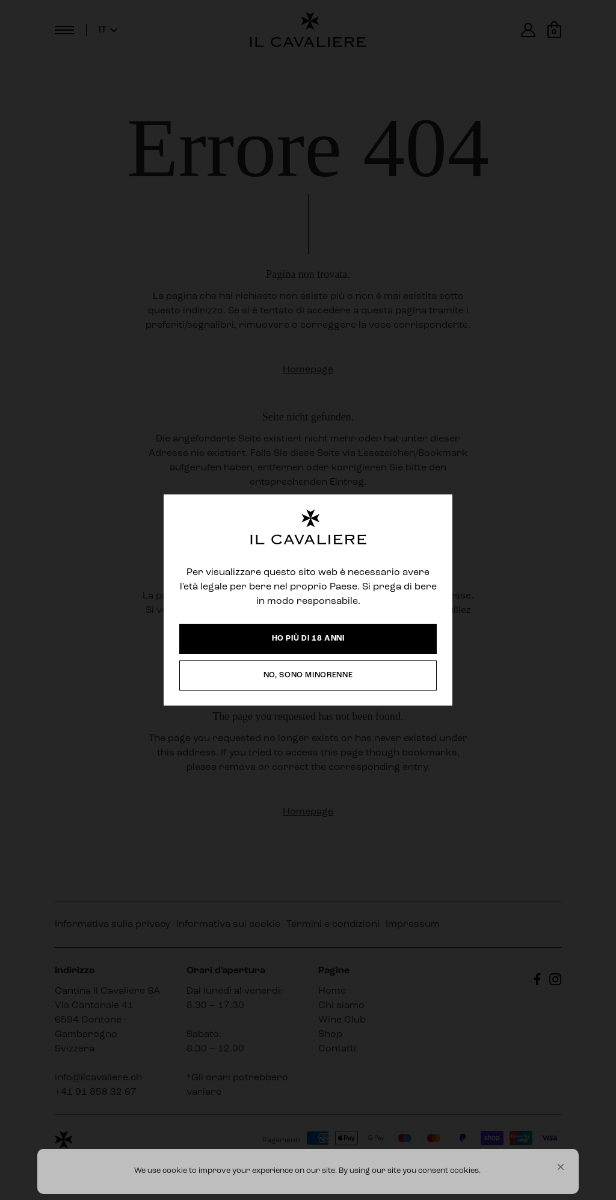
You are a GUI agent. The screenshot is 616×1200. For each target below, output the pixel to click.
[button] (560, 1167)
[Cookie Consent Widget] (308, 1171)
